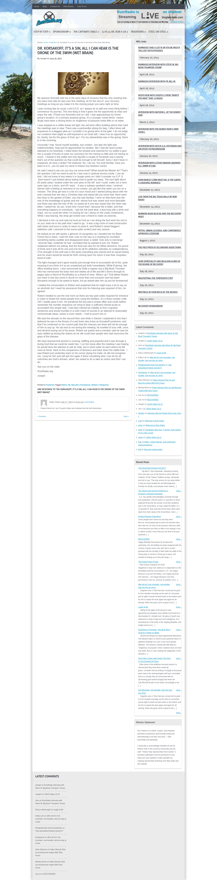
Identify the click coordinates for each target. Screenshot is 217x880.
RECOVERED (152, 395)
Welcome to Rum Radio (154, 421)
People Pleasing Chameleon (149, 516)
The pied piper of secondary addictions (159, 247)
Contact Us (55, 6)
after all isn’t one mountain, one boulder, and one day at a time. (50, 819)
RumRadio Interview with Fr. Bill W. (157, 81)
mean (140, 437)
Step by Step (42, 31)
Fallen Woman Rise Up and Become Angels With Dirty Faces (50, 852)
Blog (45, 6)
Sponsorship (62, 31)
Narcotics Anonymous (80, 385)
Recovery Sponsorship (150, 306)
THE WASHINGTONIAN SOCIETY (152, 468)
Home (36, 6)
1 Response (104, 385)
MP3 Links (141, 41)
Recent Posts (142, 462)
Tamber (141, 413)
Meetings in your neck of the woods (158, 292)
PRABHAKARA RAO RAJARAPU (151, 365)
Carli (140, 421)
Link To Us (81, 6)
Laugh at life (161, 353)
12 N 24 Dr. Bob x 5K (115, 31)
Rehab (94, 385)
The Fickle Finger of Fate (148, 562)
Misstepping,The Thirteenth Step (155, 278)
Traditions (138, 31)
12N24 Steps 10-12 (155, 341)
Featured (52, 42)
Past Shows (68, 6)
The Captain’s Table (86, 31)
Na (69, 385)
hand (140, 430)
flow (139, 442)
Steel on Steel (158, 31)
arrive (140, 425)
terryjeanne (142, 372)
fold (139, 449)
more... (179, 491)
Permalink (89, 402)
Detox (64, 385)
